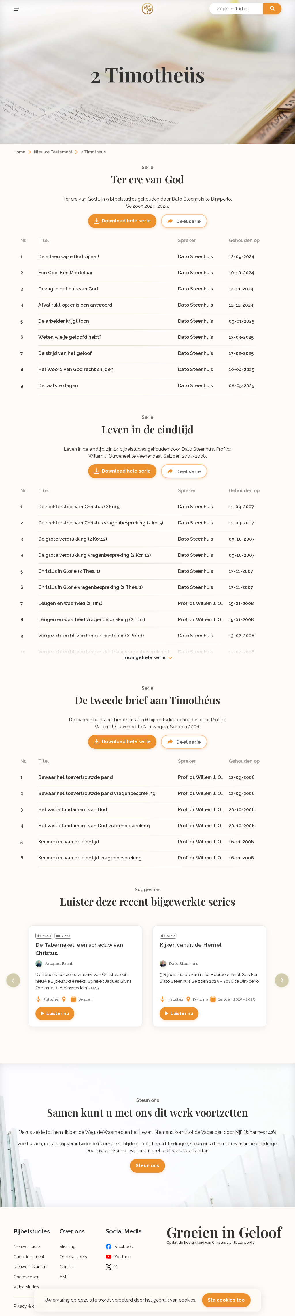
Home (19, 152)
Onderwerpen (26, 1277)
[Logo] (147, 8)
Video (66, 935)
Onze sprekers (73, 1256)
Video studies (26, 1287)
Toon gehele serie (144, 657)
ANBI (64, 1277)
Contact (67, 1266)
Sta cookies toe (226, 1300)
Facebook (123, 1246)
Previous (13, 980)
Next (282, 980)
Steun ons (147, 1165)
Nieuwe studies (28, 1246)
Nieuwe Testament (53, 152)
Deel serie (188, 221)
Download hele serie (126, 221)
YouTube (122, 1256)
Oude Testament (29, 1256)
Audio (47, 935)
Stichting (67, 1246)
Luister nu (57, 1013)
